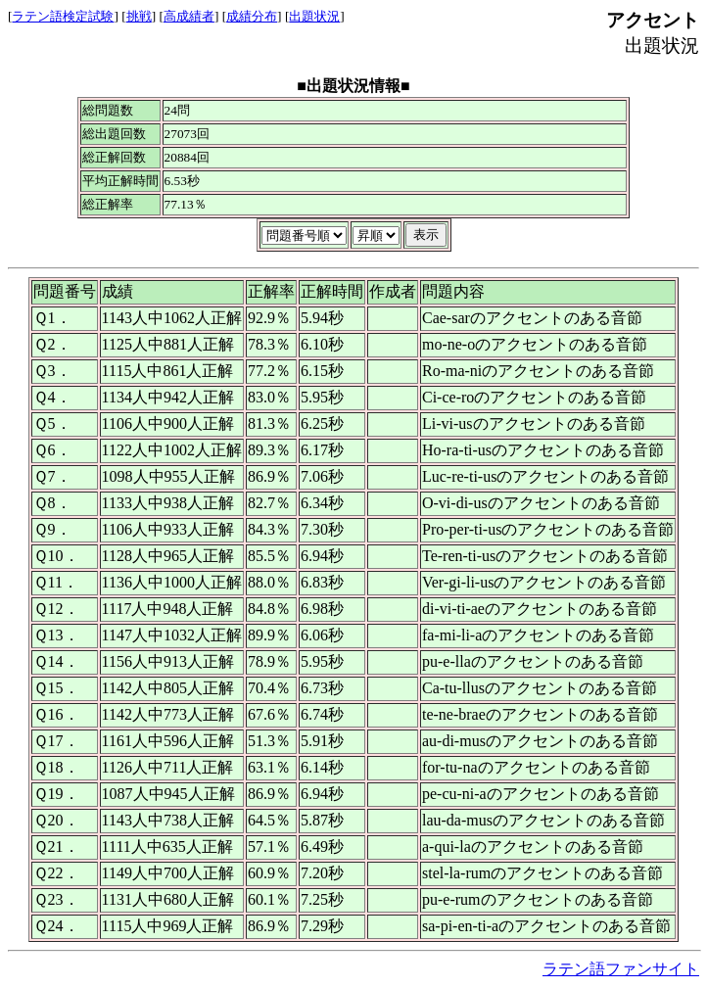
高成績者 (189, 16)
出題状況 (314, 16)
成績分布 (251, 16)
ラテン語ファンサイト (620, 969)
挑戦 (139, 16)
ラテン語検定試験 (63, 16)
